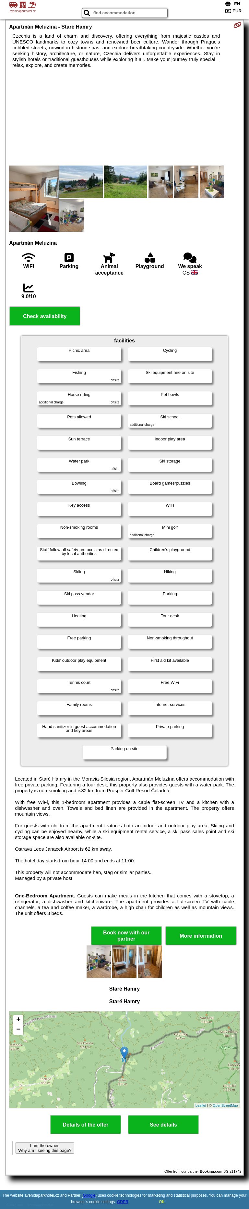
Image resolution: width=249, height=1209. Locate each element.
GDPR (122, 1202)
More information (201, 936)
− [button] (18, 1030)
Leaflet (201, 1105)
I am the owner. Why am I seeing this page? (44, 1148)
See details (163, 1125)
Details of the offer (85, 1125)
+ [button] (18, 1020)
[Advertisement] (124, 116)
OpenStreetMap (225, 1105)
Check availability (44, 316)
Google (89, 1195)
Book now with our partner (126, 936)
